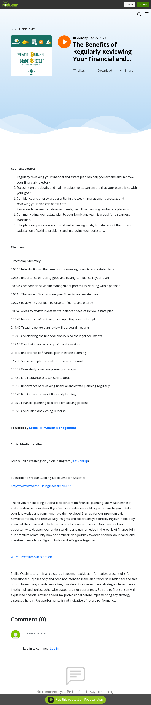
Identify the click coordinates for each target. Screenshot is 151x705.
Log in (54, 648)
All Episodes (23, 29)
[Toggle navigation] (146, 13)
